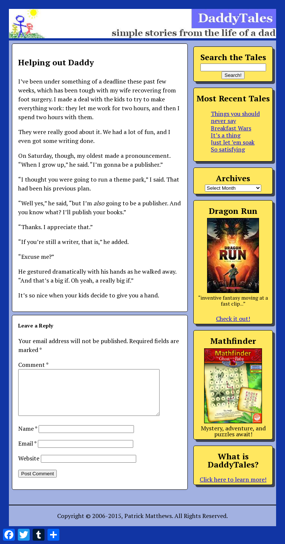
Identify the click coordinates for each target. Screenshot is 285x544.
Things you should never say (235, 117)
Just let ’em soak (233, 142)
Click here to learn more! (233, 479)
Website (28, 467)
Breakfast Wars (231, 128)
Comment (33, 365)
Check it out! (233, 319)
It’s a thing (225, 135)
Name (27, 437)
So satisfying (228, 149)
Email (27, 452)
